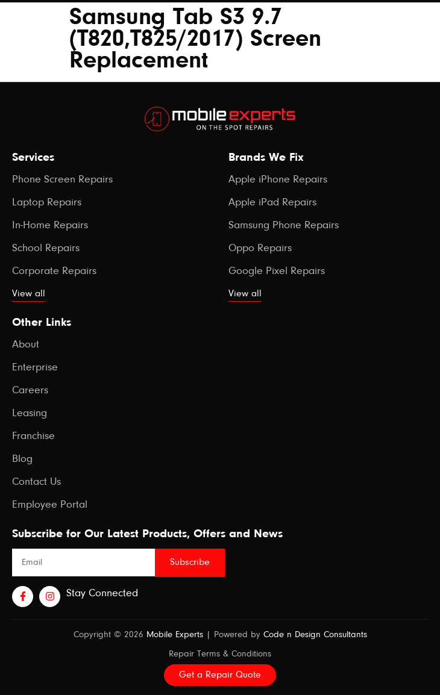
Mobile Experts (174, 635)
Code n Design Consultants (315, 635)
